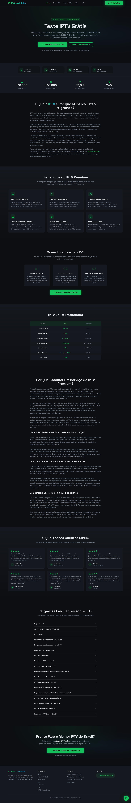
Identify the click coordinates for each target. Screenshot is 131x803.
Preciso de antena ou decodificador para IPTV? (65, 672)
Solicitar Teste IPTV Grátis (66, 292)
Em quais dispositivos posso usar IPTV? (65, 645)
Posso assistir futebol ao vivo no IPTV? (65, 687)
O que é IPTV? (65, 624)
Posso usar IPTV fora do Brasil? (65, 714)
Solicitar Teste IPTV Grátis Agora (65, 751)
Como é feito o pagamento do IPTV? (65, 703)
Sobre (83, 3)
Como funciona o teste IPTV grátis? (65, 629)
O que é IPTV (68, 3)
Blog (76, 3)
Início (48, 3)
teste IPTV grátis (93, 151)
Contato (40, 787)
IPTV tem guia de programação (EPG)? (65, 698)
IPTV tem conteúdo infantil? (65, 709)
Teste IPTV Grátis (43, 777)
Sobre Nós (41, 785)
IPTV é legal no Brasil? (65, 656)
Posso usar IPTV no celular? (65, 661)
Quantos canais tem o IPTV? (65, 677)
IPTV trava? (65, 634)
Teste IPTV (56, 3)
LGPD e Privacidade (44, 790)
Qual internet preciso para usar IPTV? (65, 640)
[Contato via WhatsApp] (126, 798)
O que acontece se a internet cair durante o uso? (65, 693)
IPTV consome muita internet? (65, 682)
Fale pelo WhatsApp (105, 775)
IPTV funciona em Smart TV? (65, 666)
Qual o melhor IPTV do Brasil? (65, 650)
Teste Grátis (114, 3)
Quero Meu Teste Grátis (53, 45)
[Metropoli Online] (17, 3)
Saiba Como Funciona (81, 45)
